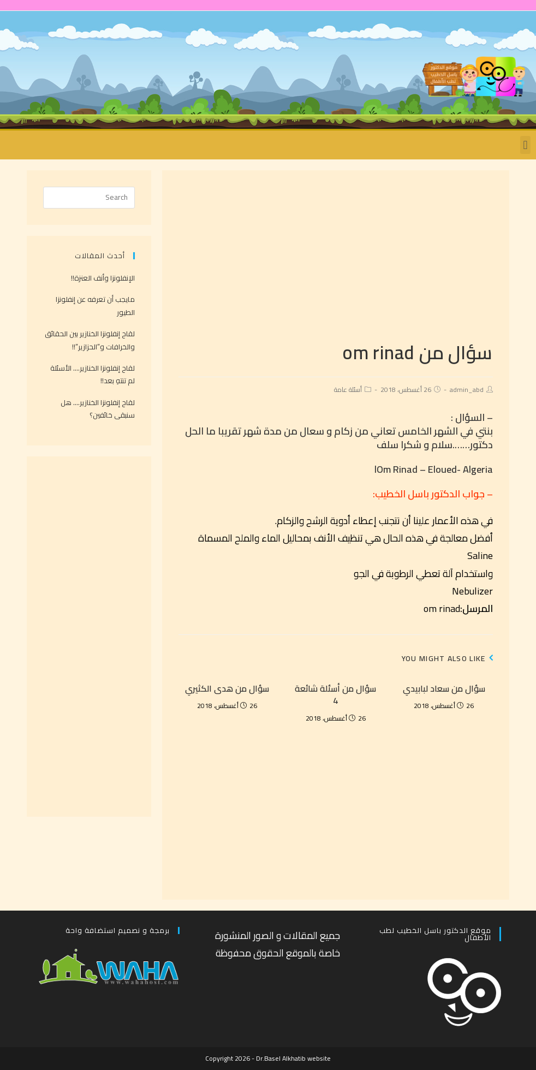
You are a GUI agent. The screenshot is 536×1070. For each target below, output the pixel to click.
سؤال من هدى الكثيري (227, 688)
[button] (525, 145)
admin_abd (467, 389)
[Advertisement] (335, 263)
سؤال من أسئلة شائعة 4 (335, 694)
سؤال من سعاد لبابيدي (444, 688)
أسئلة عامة (348, 389)
